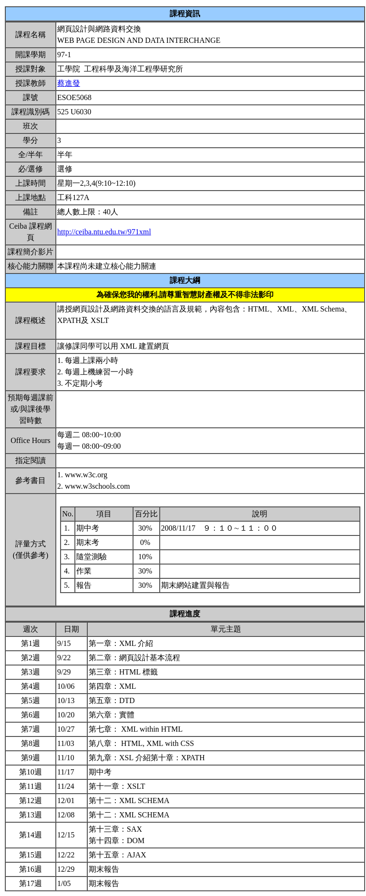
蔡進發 (68, 83)
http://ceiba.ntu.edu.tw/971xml (104, 232)
